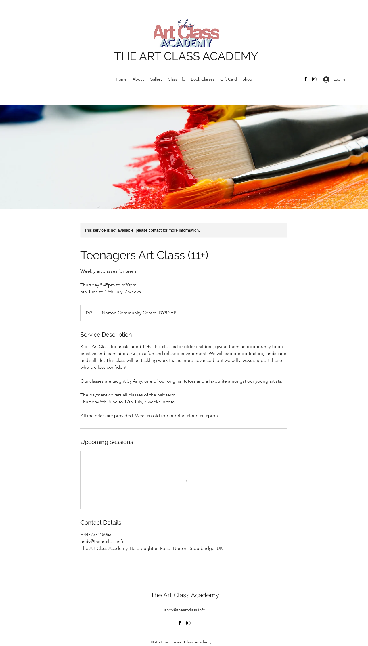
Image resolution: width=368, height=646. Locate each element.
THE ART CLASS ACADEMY (186, 56)
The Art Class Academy (185, 595)
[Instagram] (314, 79)
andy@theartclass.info (184, 610)
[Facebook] (305, 79)
